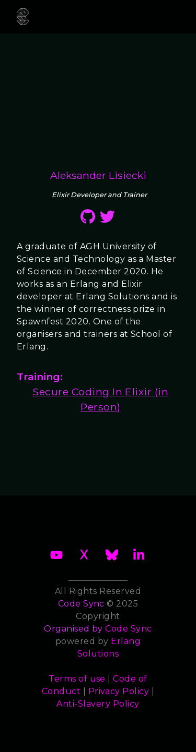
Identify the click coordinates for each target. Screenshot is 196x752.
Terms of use (77, 679)
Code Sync (128, 629)
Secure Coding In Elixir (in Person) (100, 399)
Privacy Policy (118, 691)
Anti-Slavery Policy (97, 704)
